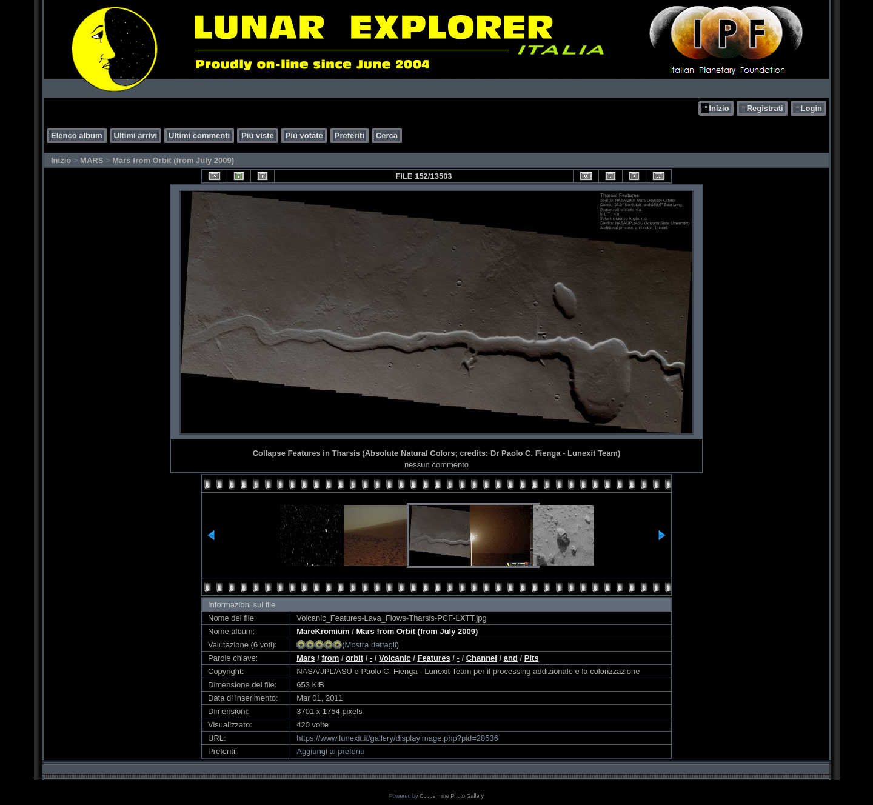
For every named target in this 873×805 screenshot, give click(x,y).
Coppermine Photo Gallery (452, 796)
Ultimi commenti (199, 135)
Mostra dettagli (370, 644)
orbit (354, 658)
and (511, 658)
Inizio (719, 108)
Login (811, 108)
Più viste (257, 135)
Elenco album (76, 135)
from (330, 658)
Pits (531, 658)
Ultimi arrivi (136, 135)
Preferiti (349, 135)
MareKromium (322, 631)
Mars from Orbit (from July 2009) (173, 160)
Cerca (387, 135)
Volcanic (395, 658)
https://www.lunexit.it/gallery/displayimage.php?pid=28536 (397, 738)
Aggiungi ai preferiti (330, 751)
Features (433, 658)
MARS (91, 160)
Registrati (765, 108)
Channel (481, 658)
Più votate (304, 135)
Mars (305, 658)
